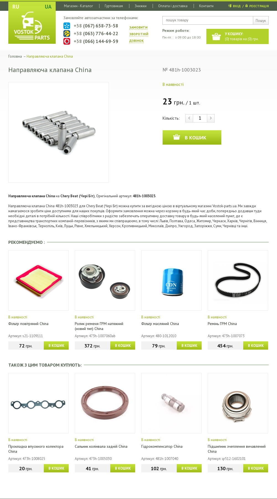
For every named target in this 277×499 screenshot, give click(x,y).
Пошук (261, 20)
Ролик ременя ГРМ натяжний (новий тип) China (99, 326)
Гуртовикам (114, 6)
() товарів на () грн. (242, 36)
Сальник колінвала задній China (101, 446)
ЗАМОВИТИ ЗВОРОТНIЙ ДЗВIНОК (138, 34)
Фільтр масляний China (160, 323)
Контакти (206, 6)
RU (15, 6)
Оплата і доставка (173, 6)
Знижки (141, 6)
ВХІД (237, 6)
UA (48, 6)
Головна (15, 56)
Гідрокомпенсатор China (162, 446)
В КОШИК (56, 345)
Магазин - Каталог (78, 6)
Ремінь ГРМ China (222, 323)
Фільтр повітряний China (28, 323)
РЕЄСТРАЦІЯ (259, 6)
